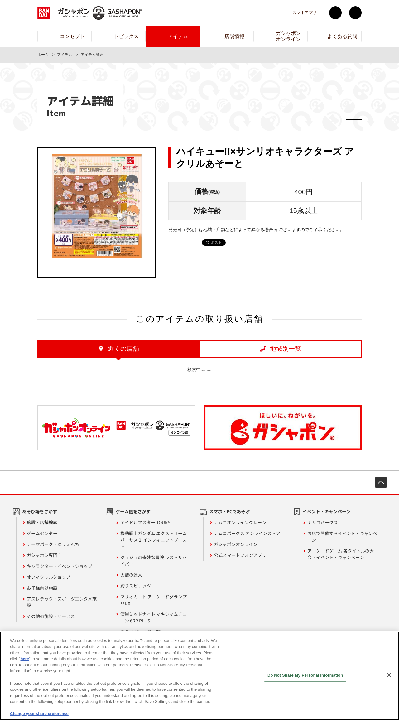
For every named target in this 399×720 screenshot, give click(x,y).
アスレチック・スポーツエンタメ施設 (62, 602)
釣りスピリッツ (135, 585)
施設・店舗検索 (42, 522)
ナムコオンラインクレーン (240, 522)
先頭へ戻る (381, 482)
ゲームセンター (42, 533)
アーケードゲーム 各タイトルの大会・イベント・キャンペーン (340, 554)
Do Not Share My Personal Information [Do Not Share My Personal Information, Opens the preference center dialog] (305, 682)
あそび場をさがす (39, 511)
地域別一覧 (285, 348)
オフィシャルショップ (48, 577)
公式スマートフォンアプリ (240, 555)
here (25, 666)
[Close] (389, 683)
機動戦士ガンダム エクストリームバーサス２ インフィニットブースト (153, 539)
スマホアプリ (304, 12)
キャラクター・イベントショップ (59, 566)
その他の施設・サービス (51, 616)
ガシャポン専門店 (44, 555)
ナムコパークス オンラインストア (247, 533)
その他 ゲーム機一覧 (140, 631)
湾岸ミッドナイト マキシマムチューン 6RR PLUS (153, 617)
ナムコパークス (322, 522)
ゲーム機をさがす (133, 511)
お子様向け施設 (42, 588)
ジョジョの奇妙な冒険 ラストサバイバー (153, 560)
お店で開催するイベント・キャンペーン (342, 536)
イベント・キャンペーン (327, 511)
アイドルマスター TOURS (145, 522)
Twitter (335, 12)
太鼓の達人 (131, 575)
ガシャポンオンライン (235, 544)
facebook (355, 12)
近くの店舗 (123, 348)
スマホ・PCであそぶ (229, 511)
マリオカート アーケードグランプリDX (153, 599)
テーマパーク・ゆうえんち (53, 544)
